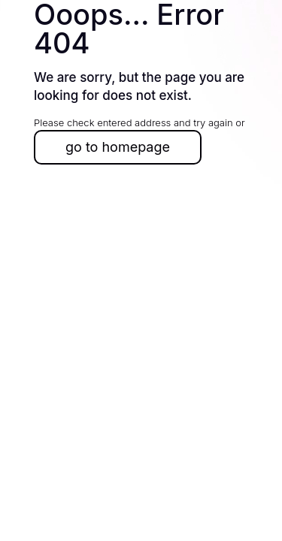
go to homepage (117, 147)
